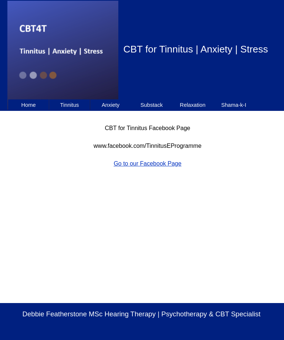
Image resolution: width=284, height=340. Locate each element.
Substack (152, 105)
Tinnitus (69, 105)
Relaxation (192, 105)
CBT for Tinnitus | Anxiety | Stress (195, 49)
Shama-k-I (233, 105)
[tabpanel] (147, 141)
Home (28, 105)
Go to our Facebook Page (147, 163)
